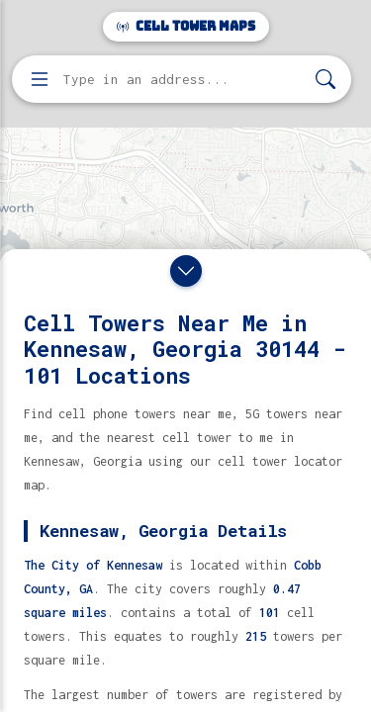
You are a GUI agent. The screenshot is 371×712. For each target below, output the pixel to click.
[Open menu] (39, 79)
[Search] (325, 79)
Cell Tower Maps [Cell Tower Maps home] (186, 26)
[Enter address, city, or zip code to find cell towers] (183, 79)
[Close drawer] (186, 271)
